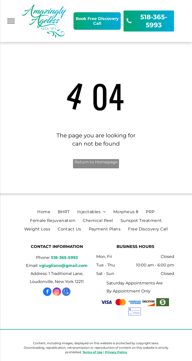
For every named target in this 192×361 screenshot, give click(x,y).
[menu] (11, 21)
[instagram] (56, 292)
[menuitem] (44, 212)
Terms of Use (92, 352)
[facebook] (47, 292)
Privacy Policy (116, 352)
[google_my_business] (66, 292)
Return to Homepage (96, 162)
